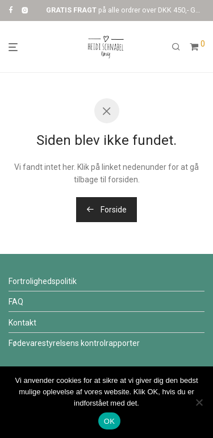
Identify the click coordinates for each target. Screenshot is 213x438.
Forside (106, 209)
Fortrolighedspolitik (43, 281)
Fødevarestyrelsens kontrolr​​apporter (74, 343)
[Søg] (176, 47)
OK (109, 421)
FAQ (16, 301)
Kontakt (22, 322)
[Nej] (198, 402)
